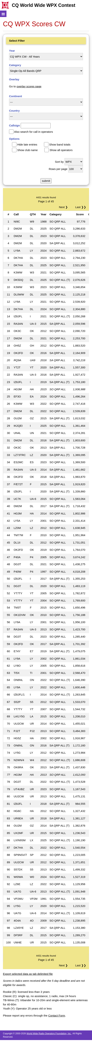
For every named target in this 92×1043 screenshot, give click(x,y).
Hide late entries (27, 144)
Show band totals (59, 144)
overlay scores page (29, 86)
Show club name (27, 150)
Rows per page (58, 169)
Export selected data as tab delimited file (28, 973)
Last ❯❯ (80, 207)
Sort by (59, 161)
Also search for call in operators (33, 131)
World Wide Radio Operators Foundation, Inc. (49, 1033)
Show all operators (61, 150)
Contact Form (56, 1015)
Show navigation (3, 14)
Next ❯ (64, 207)
